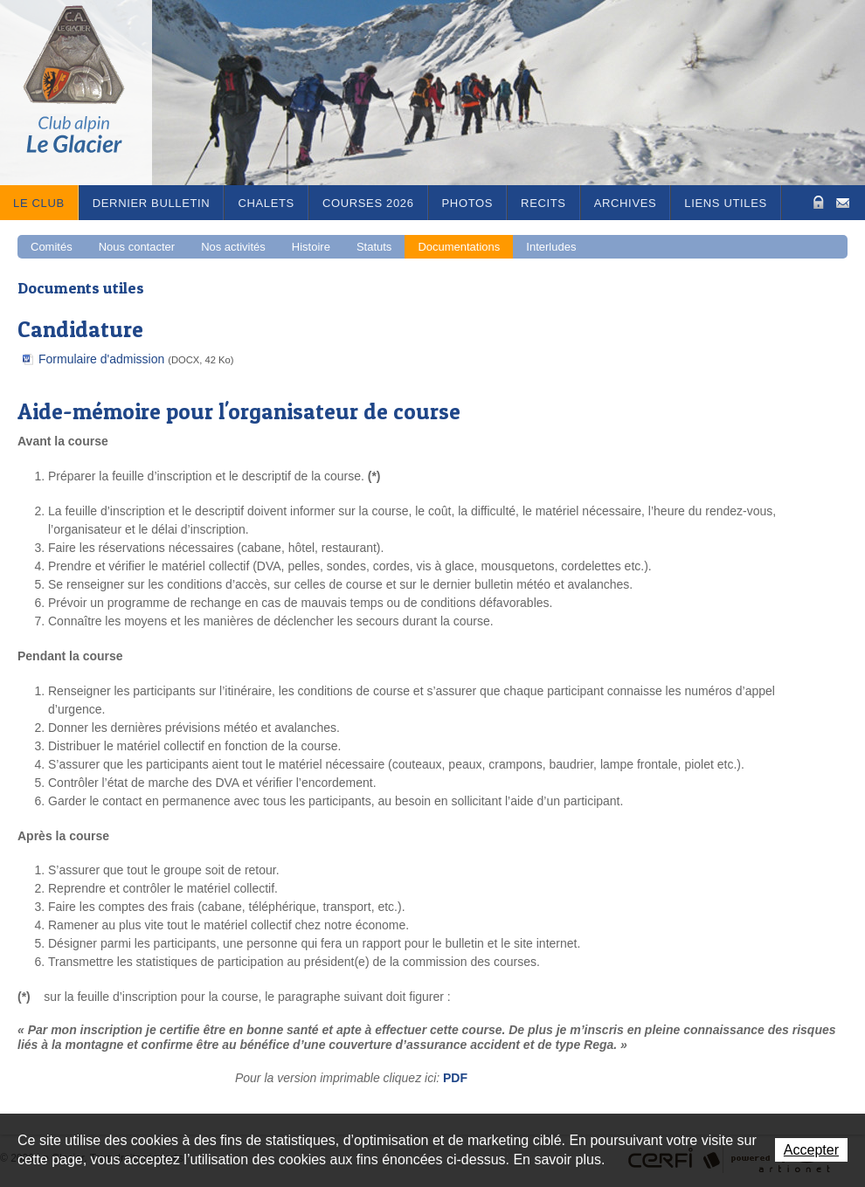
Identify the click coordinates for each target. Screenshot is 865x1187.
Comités (52, 246)
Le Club (39, 203)
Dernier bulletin (152, 203)
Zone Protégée (816, 202)
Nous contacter (137, 246)
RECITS (543, 203)
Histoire (311, 246)
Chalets (266, 203)
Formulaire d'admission (135, 359)
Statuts (373, 246)
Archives (625, 203)
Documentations (459, 246)
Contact (842, 201)
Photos (468, 203)
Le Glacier (87, 92)
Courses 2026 (368, 203)
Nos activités (233, 246)
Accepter (811, 1149)
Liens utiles (725, 203)
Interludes (551, 246)
